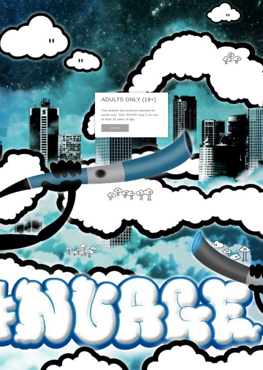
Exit (137, 127)
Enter (115, 128)
